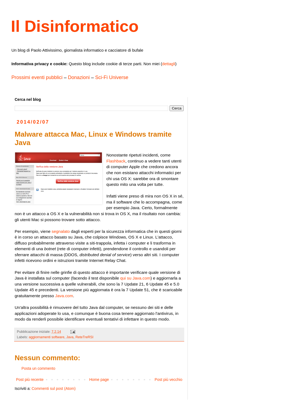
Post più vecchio (168, 379)
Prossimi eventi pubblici (36, 77)
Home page (99, 379)
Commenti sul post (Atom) (54, 388)
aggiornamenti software (46, 337)
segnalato (61, 231)
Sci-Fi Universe (111, 77)
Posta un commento (38, 368)
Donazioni (79, 77)
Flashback (115, 161)
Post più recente (29, 379)
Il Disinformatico (75, 26)
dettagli (168, 63)
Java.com (64, 295)
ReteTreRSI (84, 337)
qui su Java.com (135, 278)
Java (70, 337)
